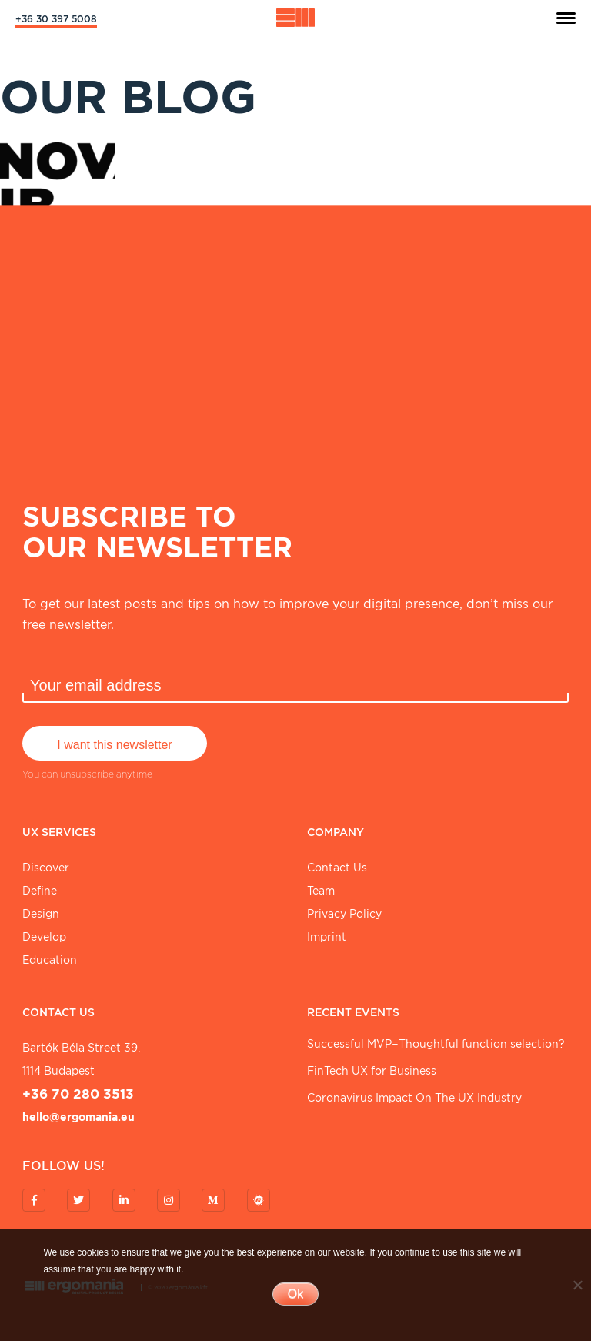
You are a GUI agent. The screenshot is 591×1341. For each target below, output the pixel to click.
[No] (577, 1285)
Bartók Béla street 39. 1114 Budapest (81, 1059)
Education (49, 960)
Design (40, 914)
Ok (295, 1293)
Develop (44, 937)
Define (39, 891)
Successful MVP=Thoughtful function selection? (436, 1044)
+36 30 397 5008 (56, 19)
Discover (45, 867)
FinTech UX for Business (371, 1071)
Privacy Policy (344, 914)
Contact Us (337, 867)
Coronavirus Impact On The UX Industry (414, 1098)
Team (321, 891)
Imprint (326, 937)
